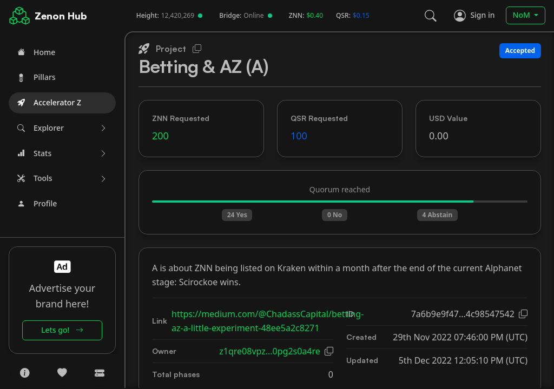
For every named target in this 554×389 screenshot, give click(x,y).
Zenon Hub (61, 16)
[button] (62, 128)
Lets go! (62, 330)
